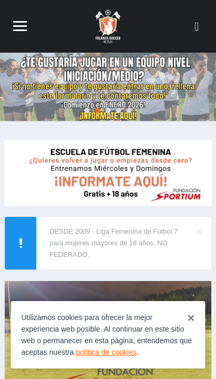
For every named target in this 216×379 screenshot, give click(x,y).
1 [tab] (87, 110)
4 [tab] (118, 110)
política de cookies (106, 352)
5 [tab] (129, 110)
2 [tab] (97, 110)
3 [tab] (108, 110)
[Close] (199, 231)
